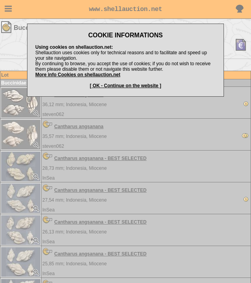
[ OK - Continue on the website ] (125, 85)
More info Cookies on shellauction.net (77, 74)
